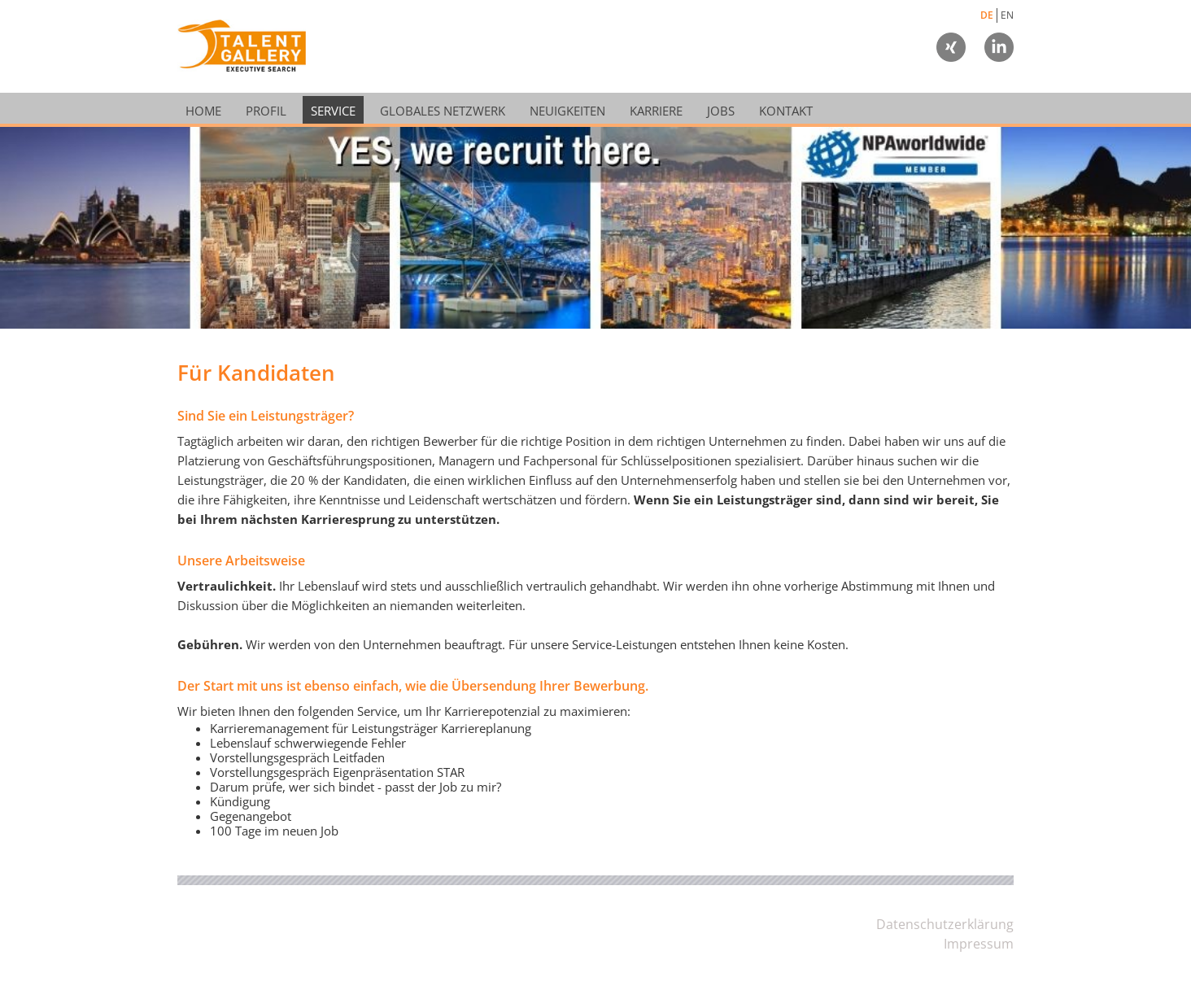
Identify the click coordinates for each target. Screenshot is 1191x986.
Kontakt (786, 110)
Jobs (721, 110)
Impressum (979, 944)
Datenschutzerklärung (945, 924)
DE (986, 15)
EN (1007, 15)
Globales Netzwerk (442, 110)
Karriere (656, 110)
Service (333, 110)
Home (203, 110)
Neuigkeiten (567, 110)
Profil (266, 110)
